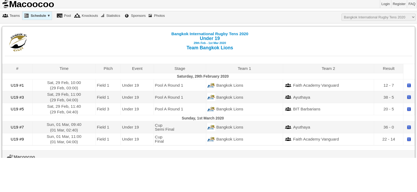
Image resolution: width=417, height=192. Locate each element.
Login (386, 4)
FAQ (411, 4)
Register (399, 4)
